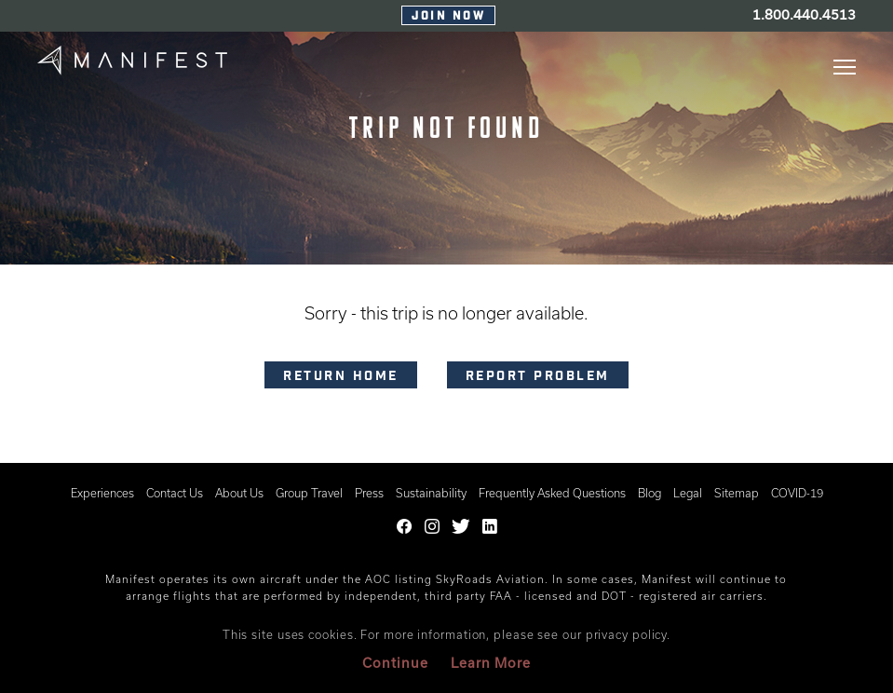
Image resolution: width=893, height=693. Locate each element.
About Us (239, 492)
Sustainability (431, 492)
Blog (649, 492)
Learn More (491, 663)
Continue (395, 663)
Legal (687, 492)
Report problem (538, 377)
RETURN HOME (341, 377)
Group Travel (309, 492)
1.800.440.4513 (804, 14)
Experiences (102, 492)
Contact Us (174, 492)
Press (369, 492)
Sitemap (736, 492)
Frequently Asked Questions (552, 492)
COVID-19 (797, 492)
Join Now (448, 16)
